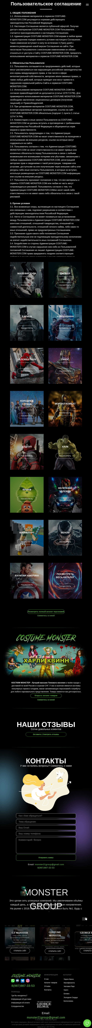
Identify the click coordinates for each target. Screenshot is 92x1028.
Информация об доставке (21, 999)
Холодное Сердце (27, 402)
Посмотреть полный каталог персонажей (46, 612)
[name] (46, 815)
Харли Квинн (65, 316)
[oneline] (46, 821)
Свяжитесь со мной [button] (46, 616)
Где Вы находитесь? (19, 995)
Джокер (65, 273)
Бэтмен (27, 316)
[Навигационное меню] (87, 4)
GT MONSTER (20, 932)
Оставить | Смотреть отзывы (46, 734)
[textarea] (46, 845)
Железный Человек (65, 490)
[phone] (46, 833)
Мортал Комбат (65, 403)
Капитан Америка (27, 575)
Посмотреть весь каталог (65, 576)
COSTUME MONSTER (55, 934)
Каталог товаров (50, 983)
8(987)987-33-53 (46, 868)
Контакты (47, 990)
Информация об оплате (20, 1003)
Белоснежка (68, 1001)
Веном (65, 532)
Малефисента (26, 273)
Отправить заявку (46, 857)
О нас (46, 979)
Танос (65, 359)
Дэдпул (27, 446)
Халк (65, 446)
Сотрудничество (17, 1006)
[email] (46, 827)
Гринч (27, 489)
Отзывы (47, 986)
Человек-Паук (26, 359)
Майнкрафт (26, 532)
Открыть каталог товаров (46, 696)
